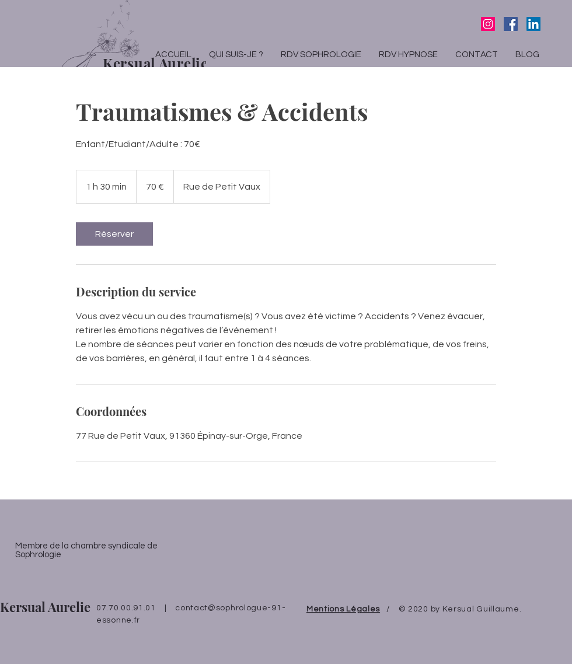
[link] (114, 234)
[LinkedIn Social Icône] (533, 24)
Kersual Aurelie (45, 607)
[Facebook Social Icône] (511, 24)
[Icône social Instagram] (488, 24)
